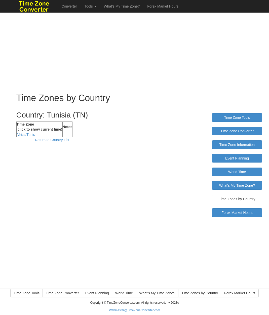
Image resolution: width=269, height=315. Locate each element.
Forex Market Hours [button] (239, 293)
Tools (90, 6)
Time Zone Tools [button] (27, 293)
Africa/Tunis (26, 135)
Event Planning (237, 158)
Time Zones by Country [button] (199, 293)
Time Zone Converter (237, 131)
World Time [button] (124, 293)
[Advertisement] (134, 48)
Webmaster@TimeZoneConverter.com (134, 310)
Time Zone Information (237, 145)
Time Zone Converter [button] (62, 293)
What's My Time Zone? (122, 6)
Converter (69, 6)
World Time (237, 172)
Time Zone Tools (237, 117)
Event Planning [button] (97, 293)
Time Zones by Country (237, 199)
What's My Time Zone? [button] (157, 293)
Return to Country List (52, 140)
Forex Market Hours (162, 6)
